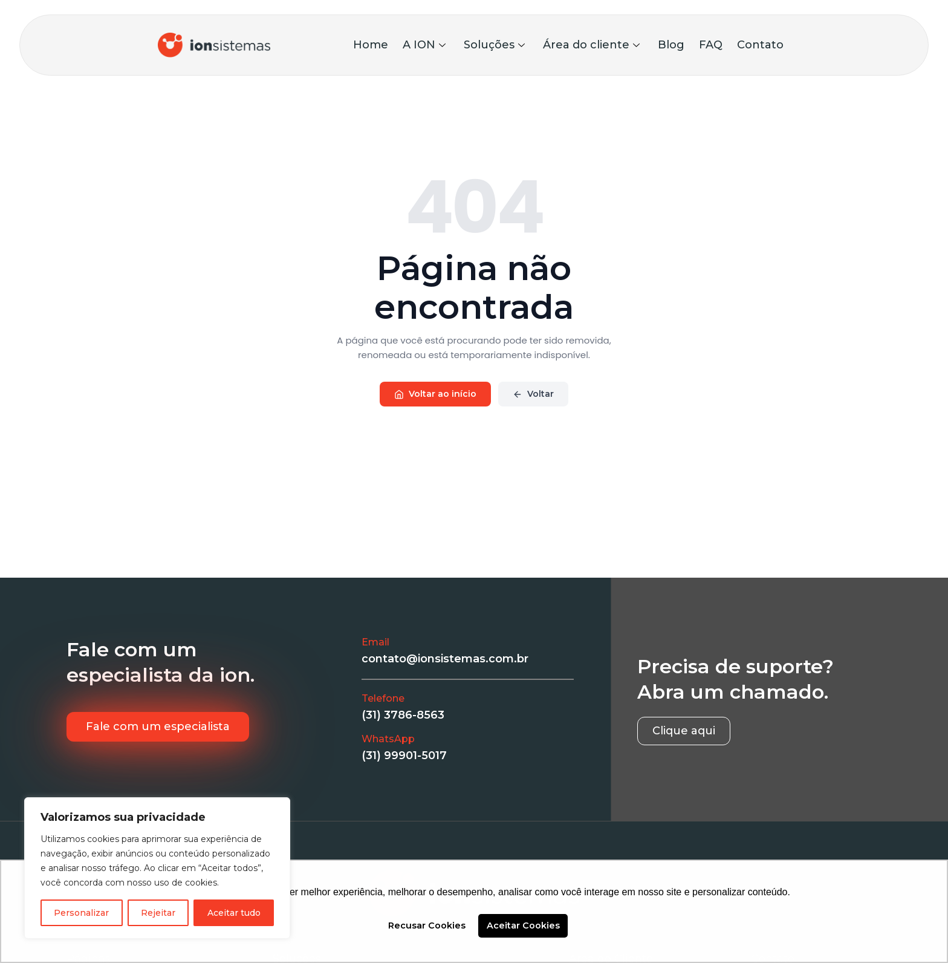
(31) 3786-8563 (403, 715)
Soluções (494, 44)
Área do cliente (591, 44)
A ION (424, 44)
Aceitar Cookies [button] (523, 925)
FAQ (710, 44)
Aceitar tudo (234, 912)
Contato (760, 44)
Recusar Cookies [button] (427, 925)
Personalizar (81, 912)
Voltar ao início (435, 393)
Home (370, 44)
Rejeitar (158, 912)
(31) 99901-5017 (404, 755)
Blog (671, 44)
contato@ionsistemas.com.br (445, 658)
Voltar (533, 393)
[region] (157, 868)
